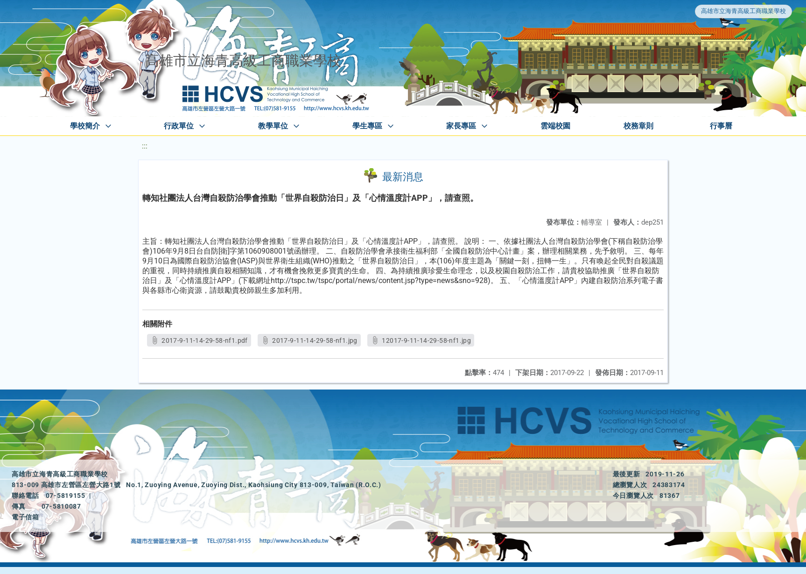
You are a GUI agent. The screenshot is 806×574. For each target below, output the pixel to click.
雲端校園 (555, 125)
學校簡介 (85, 125)
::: (144, 146)
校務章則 (638, 125)
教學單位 (273, 125)
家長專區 (461, 125)
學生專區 (367, 125)
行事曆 (721, 125)
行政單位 (179, 125)
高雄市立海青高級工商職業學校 (743, 10)
